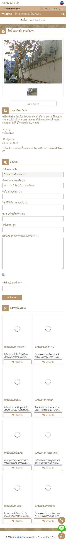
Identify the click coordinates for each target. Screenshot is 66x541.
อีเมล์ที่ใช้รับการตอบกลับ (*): (14, 203)
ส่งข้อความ (12, 297)
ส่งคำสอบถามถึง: (9, 170)
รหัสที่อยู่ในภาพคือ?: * (12, 283)
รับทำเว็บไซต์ (18, 537)
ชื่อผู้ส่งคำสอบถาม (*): (12, 192)
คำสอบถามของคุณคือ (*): (13, 181)
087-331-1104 (12, 3)
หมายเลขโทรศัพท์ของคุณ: (13, 214)
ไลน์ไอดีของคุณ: (9, 225)
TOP (62, 536)
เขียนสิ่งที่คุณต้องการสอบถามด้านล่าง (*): (20, 236)
